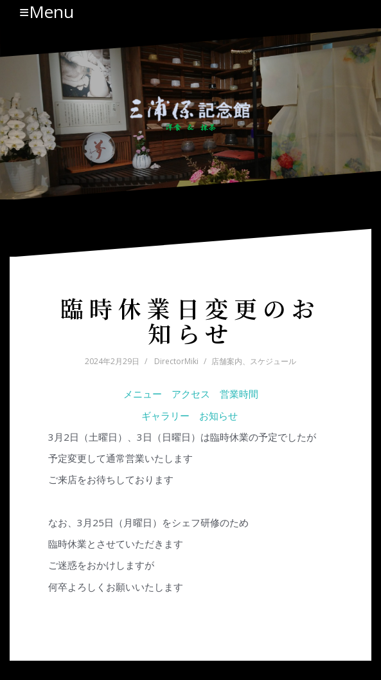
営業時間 (239, 393)
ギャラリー (165, 415)
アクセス (191, 393)
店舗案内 (226, 361)
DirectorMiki (176, 361)
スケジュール (273, 361)
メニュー (142, 393)
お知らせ (219, 415)
